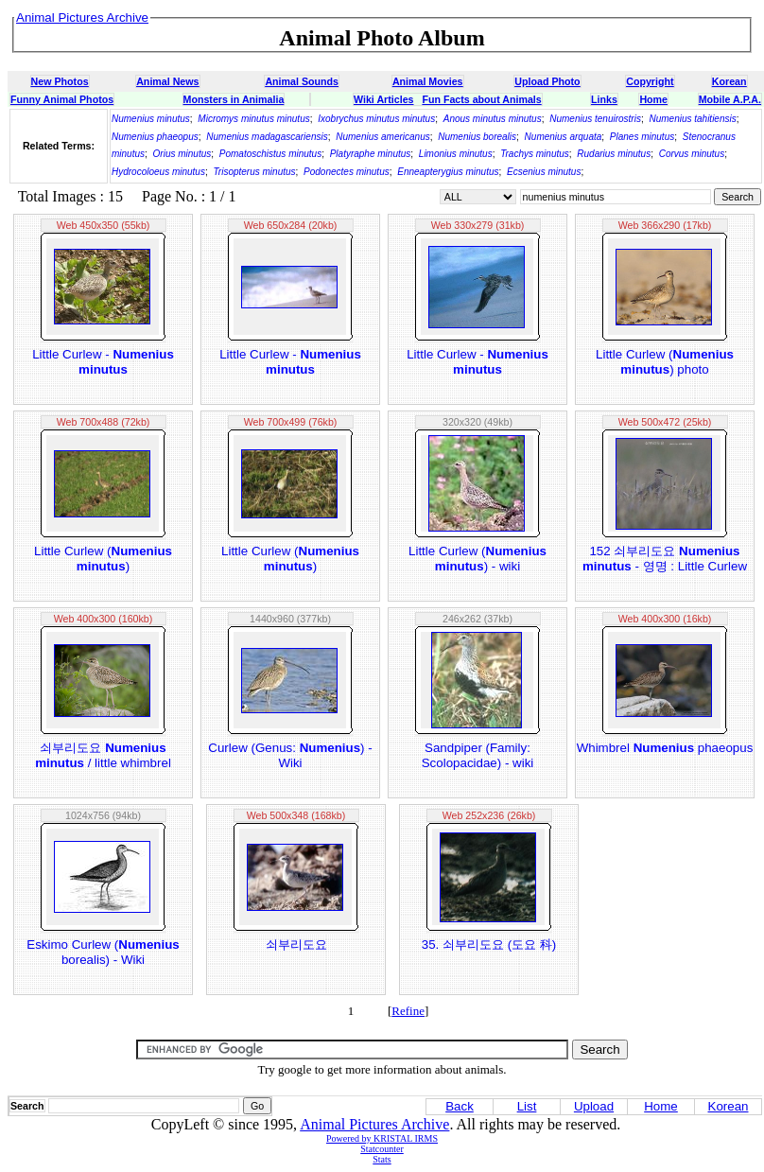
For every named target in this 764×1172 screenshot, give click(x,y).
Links (604, 99)
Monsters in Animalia (234, 99)
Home (653, 99)
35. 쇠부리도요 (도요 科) (489, 944)
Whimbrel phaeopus (665, 748)
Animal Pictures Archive (374, 1124)
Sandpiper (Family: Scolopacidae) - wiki (478, 755)
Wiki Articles (383, 99)
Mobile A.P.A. (730, 99)
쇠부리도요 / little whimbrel (103, 755)
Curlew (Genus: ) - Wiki (290, 755)
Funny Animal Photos (61, 99)
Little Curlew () (103, 558)
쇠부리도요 (296, 944)
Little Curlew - (103, 361)
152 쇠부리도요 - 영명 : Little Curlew (664, 558)
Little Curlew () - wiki (477, 558)
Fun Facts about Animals (481, 99)
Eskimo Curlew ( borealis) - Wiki (102, 952)
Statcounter (382, 1149)
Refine (408, 1011)
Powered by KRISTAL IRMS (382, 1138)
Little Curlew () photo (665, 361)
